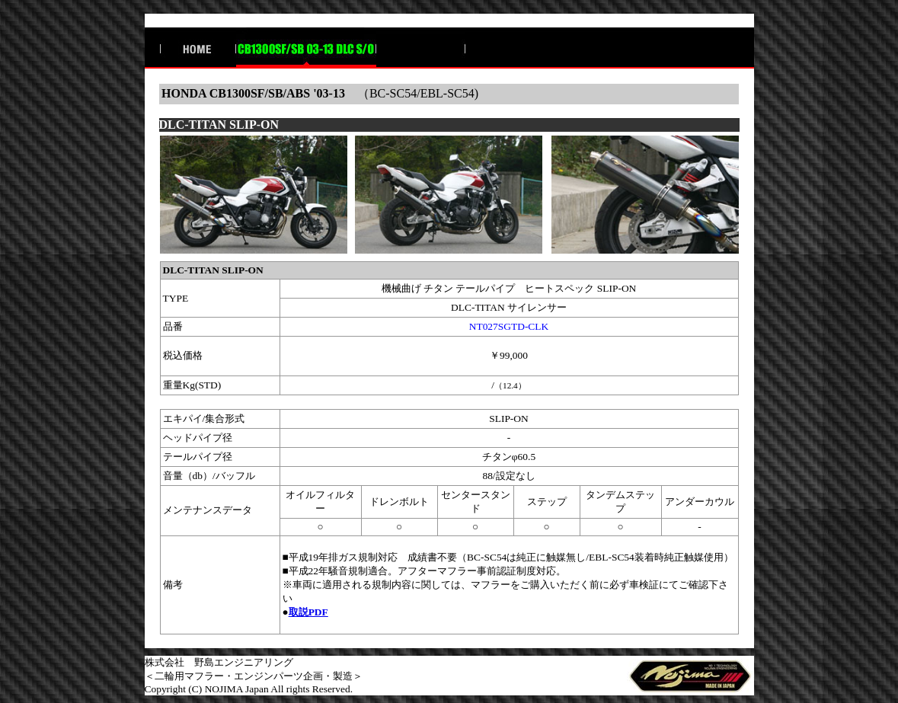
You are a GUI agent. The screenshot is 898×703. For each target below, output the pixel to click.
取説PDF (308, 612)
